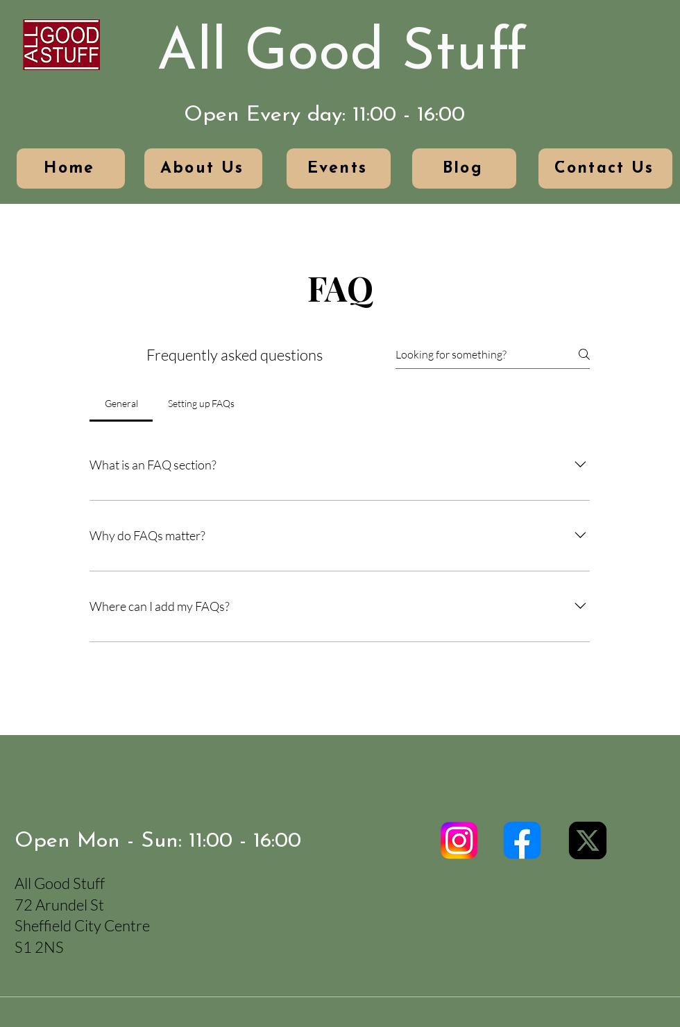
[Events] (339, 168)
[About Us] (203, 168)
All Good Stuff (342, 54)
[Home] (71, 168)
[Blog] (464, 168)
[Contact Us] (605, 168)
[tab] (121, 404)
